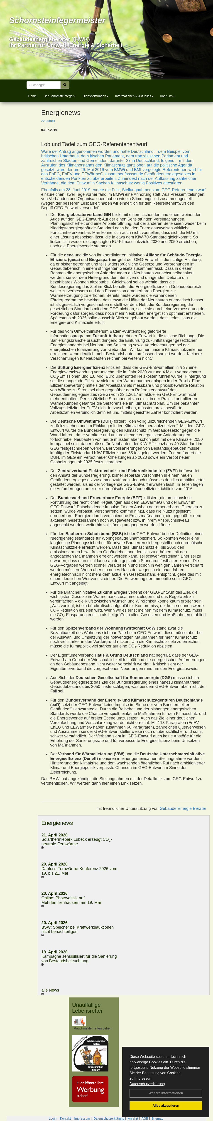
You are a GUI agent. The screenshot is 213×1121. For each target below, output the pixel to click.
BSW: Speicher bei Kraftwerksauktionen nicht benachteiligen (77, 929)
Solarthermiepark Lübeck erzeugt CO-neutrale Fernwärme (76, 841)
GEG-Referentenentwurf (184, 190)
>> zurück (48, 121)
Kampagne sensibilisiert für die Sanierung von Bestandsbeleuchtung (79, 958)
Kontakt (65, 1118)
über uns (167, 96)
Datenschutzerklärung (147, 1084)
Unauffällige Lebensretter (87, 1008)
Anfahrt (133, 1118)
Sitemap (157, 1118)
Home (32, 96)
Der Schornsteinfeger (60, 96)
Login (52, 1118)
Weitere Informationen (166, 1093)
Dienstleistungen (95, 96)
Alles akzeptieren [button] (165, 1105)
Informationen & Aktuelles (134, 96)
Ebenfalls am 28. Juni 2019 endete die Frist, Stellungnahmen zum (101, 190)
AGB (145, 1118)
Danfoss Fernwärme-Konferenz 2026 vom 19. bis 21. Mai (79, 870)
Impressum (143, 1078)
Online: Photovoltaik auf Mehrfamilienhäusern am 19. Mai (71, 900)
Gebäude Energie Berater (183, 808)
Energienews (57, 823)
